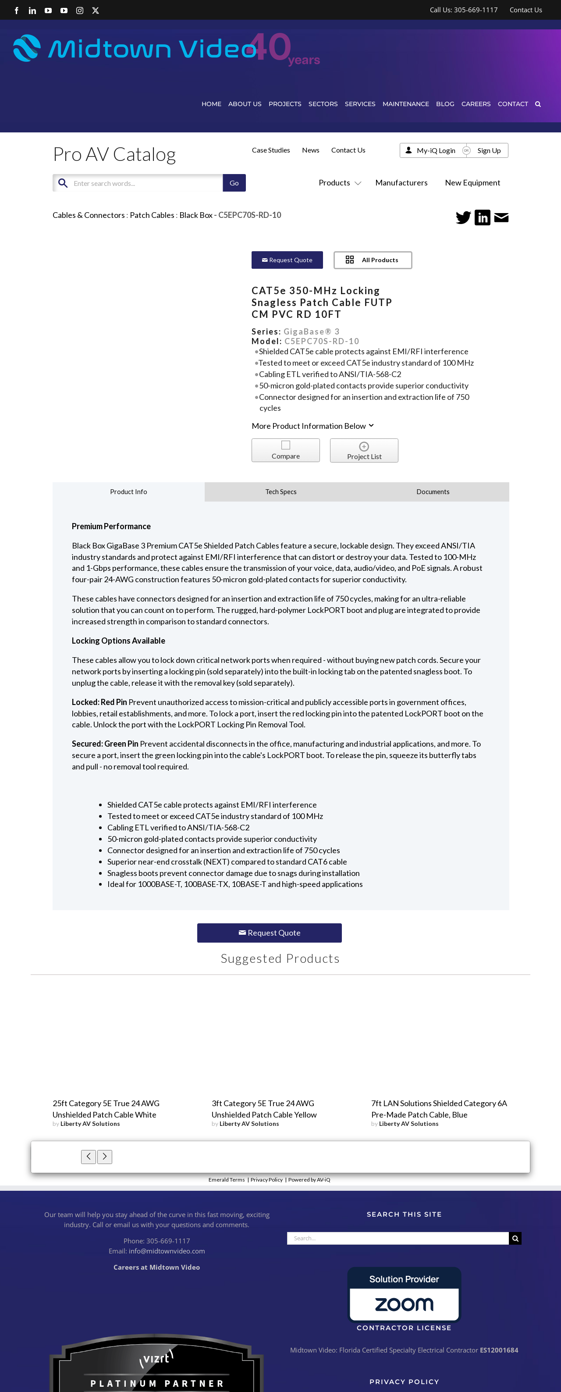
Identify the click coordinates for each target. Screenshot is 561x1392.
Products (338, 182)
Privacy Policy (267, 1179)
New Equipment (473, 182)
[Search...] (398, 1238)
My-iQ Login (436, 150)
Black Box (196, 215)
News (311, 150)
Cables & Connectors (89, 215)
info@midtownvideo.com (167, 1250)
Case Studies (271, 150)
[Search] (515, 1238)
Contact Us (348, 150)
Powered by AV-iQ (309, 1179)
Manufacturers (401, 182)
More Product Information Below (313, 426)
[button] (538, 103)
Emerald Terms (227, 1179)
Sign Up (489, 150)
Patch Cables (152, 215)
